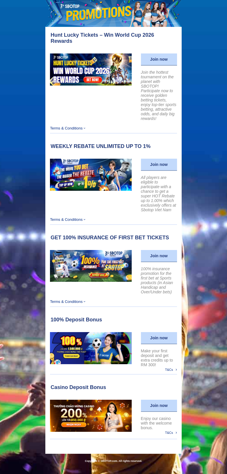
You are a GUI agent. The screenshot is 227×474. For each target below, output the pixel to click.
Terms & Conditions (67, 128)
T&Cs (171, 369)
